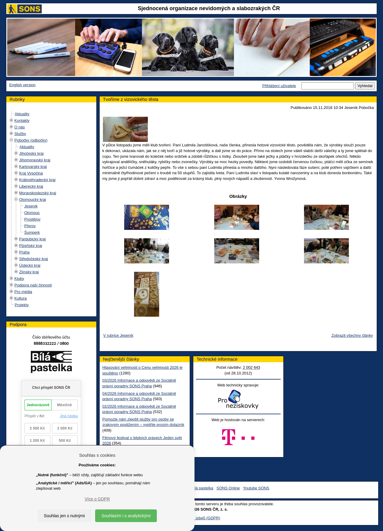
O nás (19, 127)
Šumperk (32, 232)
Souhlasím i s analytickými (126, 515)
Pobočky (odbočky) (31, 140)
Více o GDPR (97, 499)
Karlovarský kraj (33, 166)
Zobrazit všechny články (352, 335)
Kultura (20, 298)
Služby (20, 133)
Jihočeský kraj (31, 153)
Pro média (23, 291)
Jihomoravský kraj (34, 160)
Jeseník (31, 206)
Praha (24, 252)
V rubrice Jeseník (118, 335)
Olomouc (32, 212)
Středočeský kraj (33, 259)
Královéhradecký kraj (37, 179)
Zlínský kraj (29, 272)
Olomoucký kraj (32, 199)
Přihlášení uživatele (279, 86)
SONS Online (228, 488)
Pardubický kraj (32, 239)
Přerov (30, 226)
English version (22, 85)
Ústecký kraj (29, 265)
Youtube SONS (256, 488)
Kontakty (22, 120)
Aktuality (22, 114)
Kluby (19, 278)
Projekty (22, 305)
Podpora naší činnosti (33, 285)
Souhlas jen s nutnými (64, 515)
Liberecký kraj (31, 186)
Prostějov (32, 219)
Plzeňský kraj (30, 245)
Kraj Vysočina (31, 173)
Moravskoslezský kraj (37, 193)
